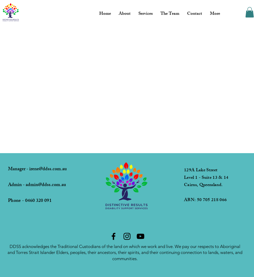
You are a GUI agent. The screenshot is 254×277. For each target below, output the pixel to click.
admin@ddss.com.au (46, 185)
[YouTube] (140, 236)
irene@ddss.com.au (48, 169)
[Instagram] (127, 236)
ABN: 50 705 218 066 (205, 200)
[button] (249, 12)
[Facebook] (113, 236)
